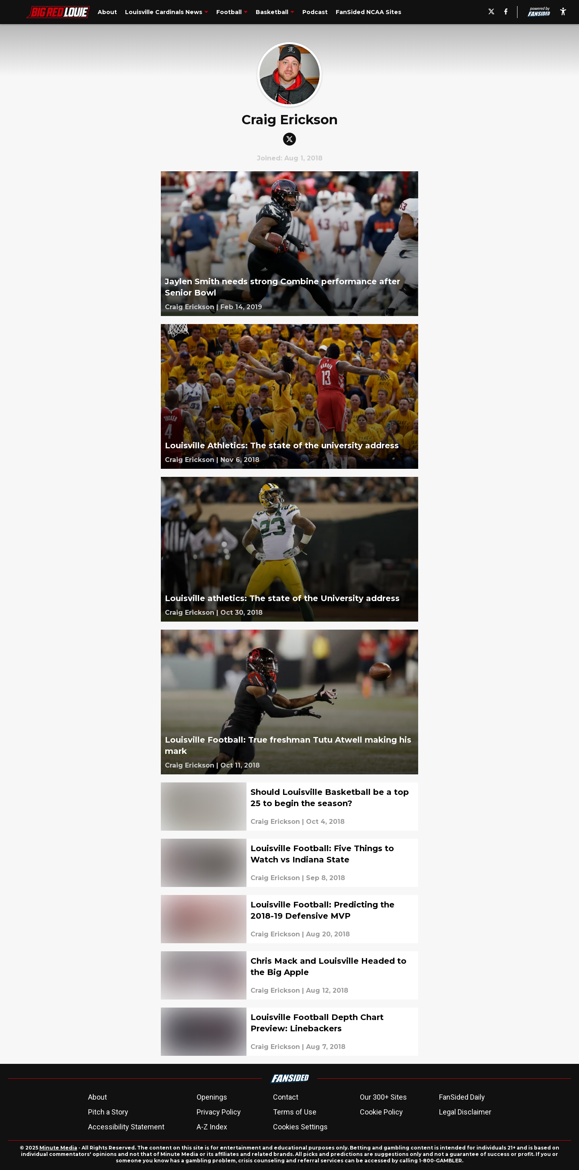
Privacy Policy (219, 1112)
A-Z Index (212, 1127)
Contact (285, 1097)
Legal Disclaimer (465, 1112)
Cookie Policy (381, 1112)
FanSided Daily (462, 1097)
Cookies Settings (300, 1127)
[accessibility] (563, 12)
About (97, 1097)
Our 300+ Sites (383, 1097)
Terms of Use (294, 1112)
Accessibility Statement (126, 1127)
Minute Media (58, 1148)
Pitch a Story (108, 1112)
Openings (212, 1097)
